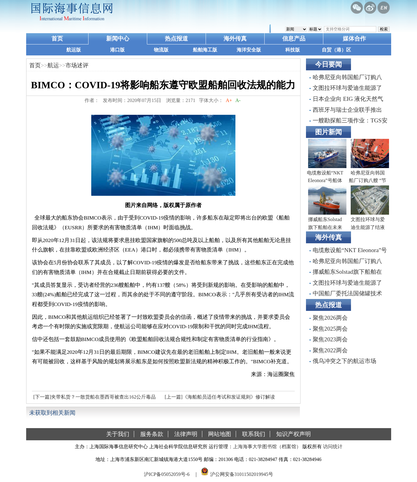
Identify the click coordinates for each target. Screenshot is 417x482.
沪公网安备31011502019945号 (241, 474)
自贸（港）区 (336, 49)
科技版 (292, 49)
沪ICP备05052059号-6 (166, 474)
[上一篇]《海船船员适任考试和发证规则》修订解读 (220, 396)
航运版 (73, 49)
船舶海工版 (205, 49)
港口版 (117, 49)
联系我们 (253, 434)
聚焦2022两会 (330, 350)
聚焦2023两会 (330, 339)
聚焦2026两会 (330, 318)
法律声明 (185, 434)
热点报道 (176, 38)
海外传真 (235, 38)
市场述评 (77, 65)
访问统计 (332, 446)
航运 (53, 65)
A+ (228, 100)
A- (238, 100)
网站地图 (219, 434)
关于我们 (117, 434)
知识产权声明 (293, 434)
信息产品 (293, 38)
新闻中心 (117, 38)
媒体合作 (354, 38)
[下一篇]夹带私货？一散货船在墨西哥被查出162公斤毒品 (94, 396)
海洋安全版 (249, 49)
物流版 (161, 49)
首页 (57, 38)
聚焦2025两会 (330, 328)
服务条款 (151, 434)
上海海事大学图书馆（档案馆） (267, 446)
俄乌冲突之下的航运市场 (344, 361)
